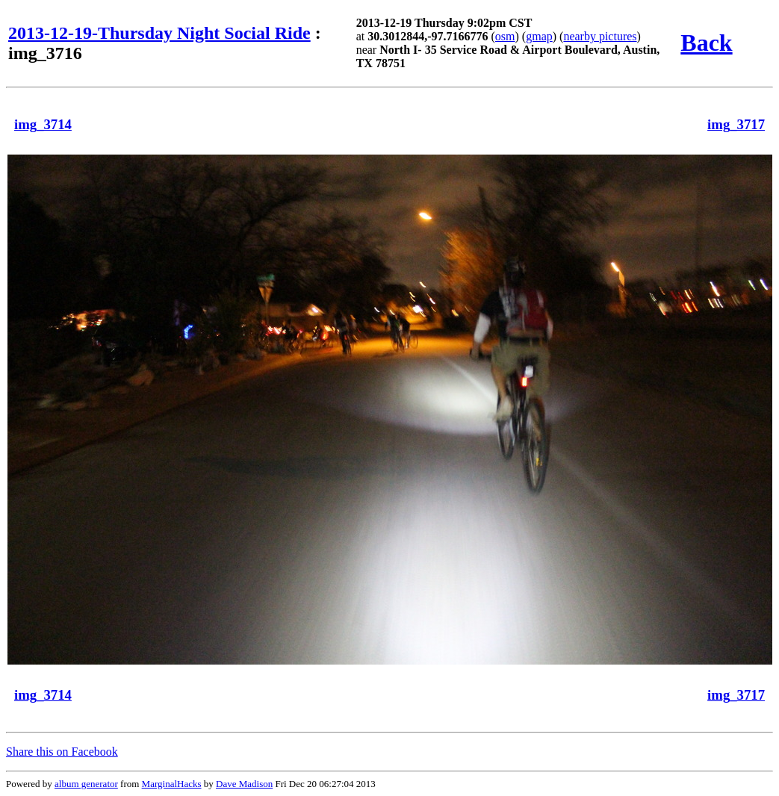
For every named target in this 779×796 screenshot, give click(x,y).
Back (706, 42)
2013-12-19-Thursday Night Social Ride (159, 33)
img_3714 (43, 124)
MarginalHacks (172, 783)
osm (505, 36)
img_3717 (736, 124)
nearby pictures (599, 36)
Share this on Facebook (62, 751)
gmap (539, 36)
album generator (86, 783)
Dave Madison (244, 783)
